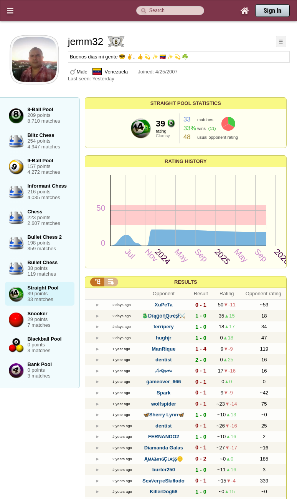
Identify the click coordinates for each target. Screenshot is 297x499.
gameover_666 (163, 381)
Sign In (272, 10)
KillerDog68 (163, 491)
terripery (163, 326)
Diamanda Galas (163, 448)
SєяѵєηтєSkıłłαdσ (163, 481)
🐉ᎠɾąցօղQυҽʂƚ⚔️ (163, 316)
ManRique (163, 349)
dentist (163, 360)
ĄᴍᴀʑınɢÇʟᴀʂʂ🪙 (163, 459)
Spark (163, 393)
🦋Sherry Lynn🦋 (163, 414)
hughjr (163, 338)
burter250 (163, 469)
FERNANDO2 (163, 436)
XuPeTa (164, 305)
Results (185, 282)
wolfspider (163, 404)
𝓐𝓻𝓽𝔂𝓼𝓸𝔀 (163, 370)
